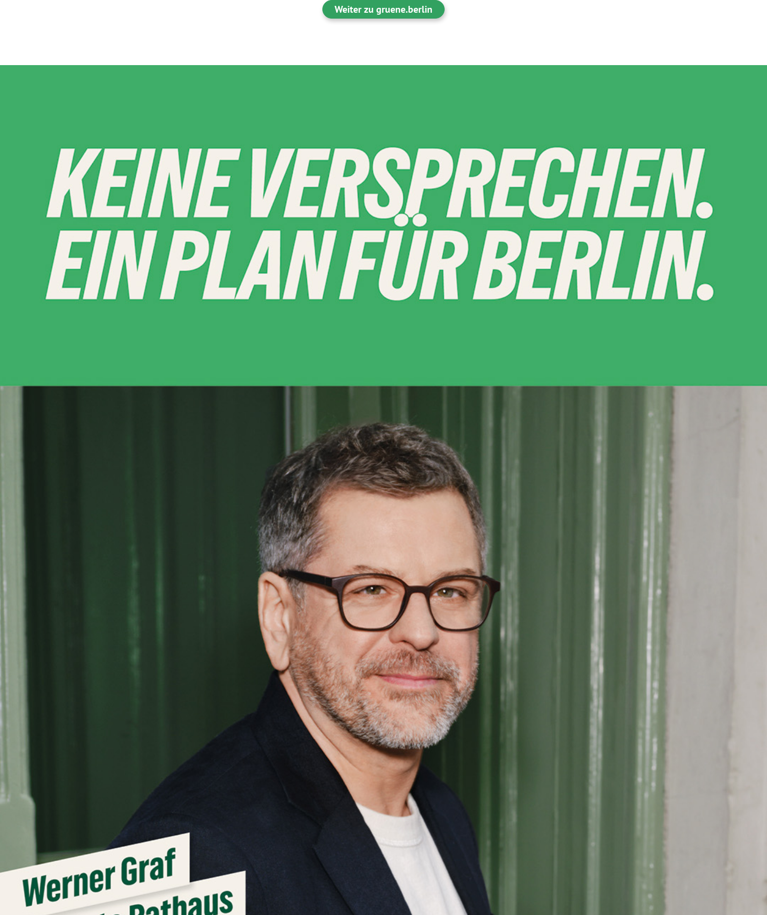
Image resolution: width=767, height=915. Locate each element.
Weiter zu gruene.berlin (383, 9)
